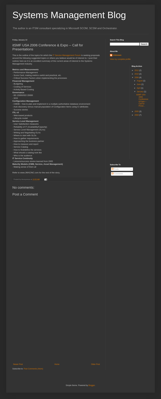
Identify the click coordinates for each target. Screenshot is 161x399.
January (140, 92)
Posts (115, 169)
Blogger (91, 385)
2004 (137, 115)
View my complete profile (120, 59)
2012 (137, 70)
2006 (137, 77)
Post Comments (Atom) (33, 369)
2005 (137, 111)
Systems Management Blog (69, 15)
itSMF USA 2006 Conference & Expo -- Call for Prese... (142, 100)
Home (56, 364)
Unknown (117, 55)
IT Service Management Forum (67, 55)
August (140, 81)
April (139, 88)
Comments (117, 174)
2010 (137, 74)
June (139, 84)
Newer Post (18, 364)
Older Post (95, 364)
